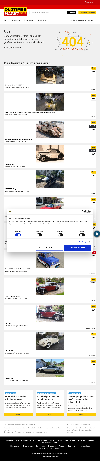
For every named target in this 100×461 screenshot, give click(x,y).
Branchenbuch (29, 20)
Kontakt (91, 440)
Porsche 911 (9, 378)
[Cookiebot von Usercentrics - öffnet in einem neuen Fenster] (83, 211)
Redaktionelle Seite (45, 448)
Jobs (56, 442)
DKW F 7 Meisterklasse (12, 296)
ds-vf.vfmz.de (68, 224)
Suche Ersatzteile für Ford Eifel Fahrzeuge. (18, 139)
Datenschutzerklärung (66, 440)
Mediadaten (46, 442)
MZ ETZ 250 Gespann (11, 189)
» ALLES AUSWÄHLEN (77, 248)
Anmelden (89, 2)
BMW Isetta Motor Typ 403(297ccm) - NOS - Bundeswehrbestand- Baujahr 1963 (30, 112)
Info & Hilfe (42, 20)
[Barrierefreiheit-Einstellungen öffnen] (97, 234)
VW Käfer (8, 323)
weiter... (19, 47)
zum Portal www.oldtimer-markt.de (81, 20)
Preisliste (9, 440)
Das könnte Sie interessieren (27, 63)
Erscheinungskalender (25, 440)
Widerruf (81, 440)
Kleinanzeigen (15, 20)
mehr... (18, 414)
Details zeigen (83, 242)
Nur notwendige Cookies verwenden (50, 248)
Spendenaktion (85, 446)
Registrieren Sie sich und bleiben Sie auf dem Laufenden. (81, 430)
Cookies (58, 448)
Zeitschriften (72, 446)
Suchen (71, 12)
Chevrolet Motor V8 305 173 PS (14, 85)
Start (5, 20)
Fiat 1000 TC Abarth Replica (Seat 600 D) (18, 269)
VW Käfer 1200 (9, 351)
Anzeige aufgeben (87, 12)
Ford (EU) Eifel (9, 164)
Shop (37, 446)
